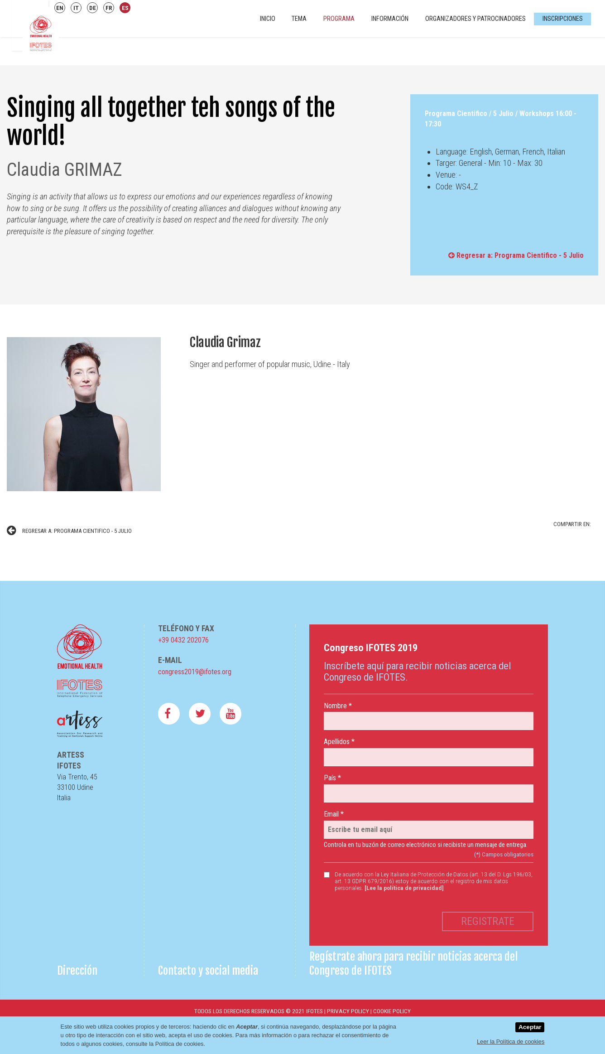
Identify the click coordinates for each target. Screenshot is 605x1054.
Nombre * (338, 705)
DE (92, 7)
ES (125, 7)
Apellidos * (339, 741)
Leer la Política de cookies (510, 1041)
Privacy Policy (348, 1011)
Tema (299, 19)
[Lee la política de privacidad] (404, 887)
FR (109, 7)
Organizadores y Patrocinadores (475, 19)
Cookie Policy (392, 1011)
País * (332, 778)
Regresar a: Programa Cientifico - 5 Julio (516, 255)
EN (59, 7)
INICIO (267, 19)
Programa (339, 19)
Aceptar (530, 1027)
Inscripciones (563, 19)
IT (76, 7)
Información (389, 19)
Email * (334, 814)
